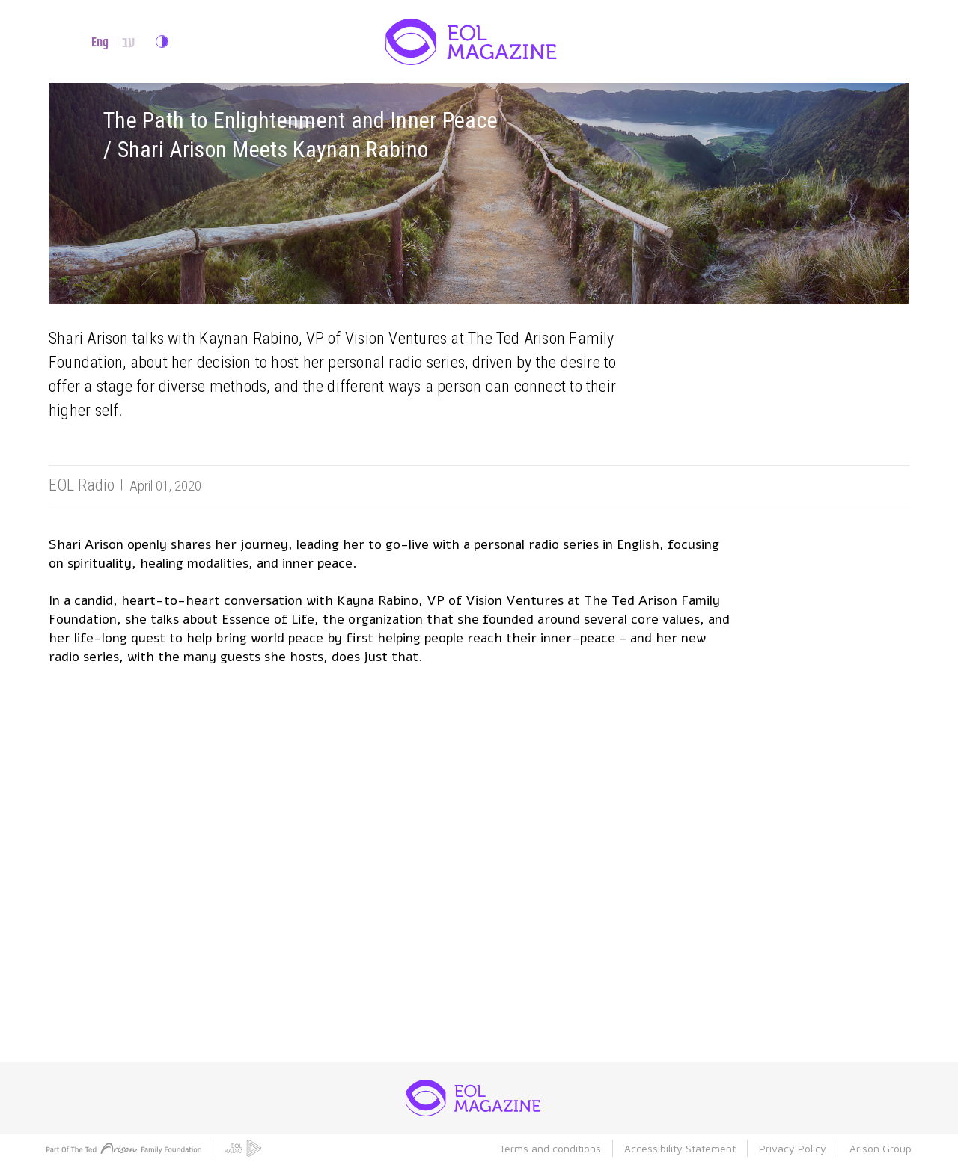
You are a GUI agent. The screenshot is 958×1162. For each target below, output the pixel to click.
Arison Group (880, 1148)
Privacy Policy (792, 1148)
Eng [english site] (100, 42)
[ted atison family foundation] (123, 1148)
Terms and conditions (550, 1148)
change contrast (162, 41)
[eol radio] (243, 1148)
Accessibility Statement (680, 1148)
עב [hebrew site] (128, 42)
